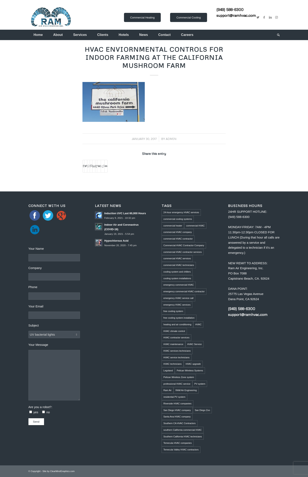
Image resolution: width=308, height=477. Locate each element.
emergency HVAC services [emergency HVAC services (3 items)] (177, 304)
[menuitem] (38, 35)
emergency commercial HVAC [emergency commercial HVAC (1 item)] (178, 285)
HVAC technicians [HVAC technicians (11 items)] (172, 364)
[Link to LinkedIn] (270, 17)
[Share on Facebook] (83, 166)
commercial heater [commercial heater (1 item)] (172, 225)
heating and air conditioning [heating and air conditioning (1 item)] (177, 324)
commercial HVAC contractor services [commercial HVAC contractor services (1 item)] (182, 252)
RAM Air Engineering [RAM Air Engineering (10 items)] (186, 390)
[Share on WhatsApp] (88, 166)
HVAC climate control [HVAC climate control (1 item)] (174, 331)
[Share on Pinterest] (91, 166)
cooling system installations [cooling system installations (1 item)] (177, 278)
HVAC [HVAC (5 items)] (198, 324)
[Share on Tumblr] (96, 166)
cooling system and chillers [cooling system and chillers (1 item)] (177, 271)
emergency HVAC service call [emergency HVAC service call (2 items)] (178, 298)
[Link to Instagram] (277, 17)
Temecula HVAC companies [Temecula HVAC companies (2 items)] (177, 443)
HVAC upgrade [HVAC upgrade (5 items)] (193, 364)
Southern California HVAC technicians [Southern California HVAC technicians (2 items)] (182, 436)
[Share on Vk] (99, 166)
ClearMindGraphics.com (62, 471)
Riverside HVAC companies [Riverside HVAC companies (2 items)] (177, 403)
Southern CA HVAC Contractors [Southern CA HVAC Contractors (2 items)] (179, 423)
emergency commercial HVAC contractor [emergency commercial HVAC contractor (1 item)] (184, 291)
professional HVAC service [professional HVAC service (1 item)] (176, 384)
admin (171, 139)
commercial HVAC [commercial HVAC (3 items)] (195, 225)
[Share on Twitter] (85, 166)
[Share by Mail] (106, 166)
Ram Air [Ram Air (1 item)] (167, 390)
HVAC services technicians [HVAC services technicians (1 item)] (177, 351)
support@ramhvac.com (236, 15)
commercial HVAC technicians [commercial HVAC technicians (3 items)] (178, 265)
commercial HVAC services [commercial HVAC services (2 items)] (177, 258)
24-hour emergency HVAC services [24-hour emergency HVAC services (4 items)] (181, 212)
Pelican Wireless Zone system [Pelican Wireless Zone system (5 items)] (178, 377)
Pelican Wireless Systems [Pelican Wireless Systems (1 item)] (190, 370)
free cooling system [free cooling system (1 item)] (173, 311)
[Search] (276, 35)
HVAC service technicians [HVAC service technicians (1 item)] (176, 357)
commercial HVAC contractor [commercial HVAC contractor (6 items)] (178, 238)
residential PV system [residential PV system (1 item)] (174, 397)
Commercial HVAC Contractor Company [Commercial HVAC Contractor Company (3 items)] (183, 245)
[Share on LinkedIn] (93, 166)
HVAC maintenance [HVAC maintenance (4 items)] (173, 344)
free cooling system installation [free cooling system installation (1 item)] (179, 318)
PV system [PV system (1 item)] (199, 384)
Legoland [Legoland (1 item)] (168, 370)
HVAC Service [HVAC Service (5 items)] (194, 344)
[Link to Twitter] (258, 17)
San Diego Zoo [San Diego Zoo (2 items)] (202, 410)
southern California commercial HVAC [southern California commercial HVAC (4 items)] (182, 430)
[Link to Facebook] (264, 17)
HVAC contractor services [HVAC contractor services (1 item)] (176, 337)
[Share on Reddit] (102, 166)
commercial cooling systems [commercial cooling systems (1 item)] (177, 219)
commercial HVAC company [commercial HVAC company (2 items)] (177, 232)
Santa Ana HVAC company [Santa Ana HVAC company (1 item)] (177, 416)
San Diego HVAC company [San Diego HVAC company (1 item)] (177, 410)
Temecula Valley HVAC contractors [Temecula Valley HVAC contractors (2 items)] (181, 449)
